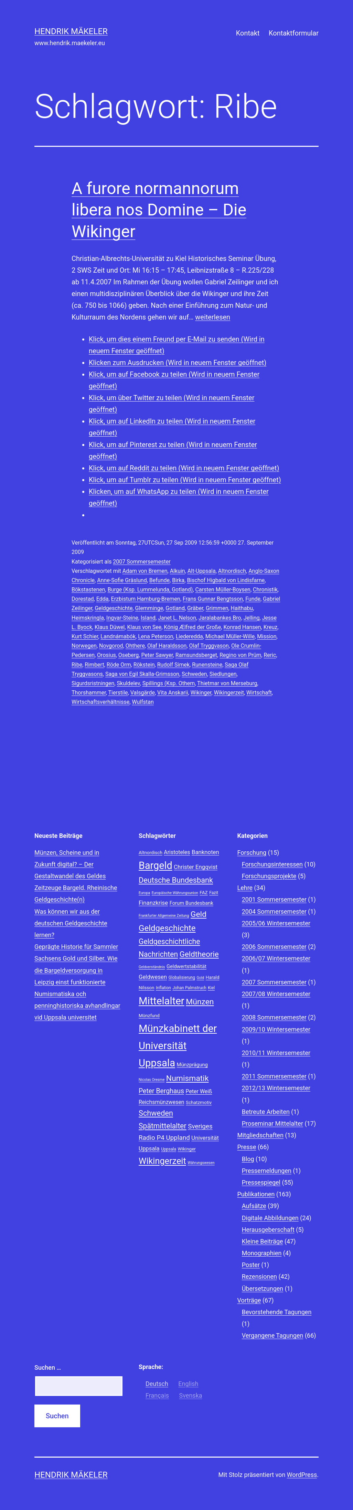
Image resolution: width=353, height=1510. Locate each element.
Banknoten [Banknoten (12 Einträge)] (205, 852)
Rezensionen (259, 1276)
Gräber (195, 608)
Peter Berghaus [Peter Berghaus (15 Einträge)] (161, 1091)
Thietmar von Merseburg (227, 683)
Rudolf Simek (173, 664)
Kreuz (271, 627)
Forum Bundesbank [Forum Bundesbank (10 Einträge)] (191, 903)
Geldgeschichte (113, 608)
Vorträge (249, 1300)
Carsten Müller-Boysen (222, 589)
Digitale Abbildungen (270, 1218)
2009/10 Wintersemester (276, 1029)
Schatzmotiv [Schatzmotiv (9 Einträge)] (199, 1102)
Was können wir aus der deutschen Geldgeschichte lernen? (70, 923)
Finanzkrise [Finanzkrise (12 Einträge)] (153, 902)
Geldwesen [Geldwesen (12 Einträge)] (153, 976)
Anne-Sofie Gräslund (122, 580)
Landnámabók (118, 636)
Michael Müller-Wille (230, 636)
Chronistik (265, 589)
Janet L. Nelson (177, 618)
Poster (251, 1264)
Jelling (252, 618)
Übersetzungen (263, 1288)
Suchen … (47, 1367)
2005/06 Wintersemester (276, 923)
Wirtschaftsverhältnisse (100, 702)
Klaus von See (144, 627)
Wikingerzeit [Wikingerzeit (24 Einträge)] (162, 1161)
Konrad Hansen (242, 627)
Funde (252, 599)
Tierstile (118, 692)
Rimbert (94, 664)
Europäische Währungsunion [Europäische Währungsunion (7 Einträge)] (175, 893)
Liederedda (189, 636)
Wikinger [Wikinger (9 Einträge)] (187, 1149)
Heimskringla (88, 618)
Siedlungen (223, 674)
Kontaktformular (294, 33)
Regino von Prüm (240, 655)
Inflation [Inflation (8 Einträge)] (163, 987)
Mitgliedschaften (260, 1135)
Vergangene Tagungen (272, 1335)
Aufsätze (254, 1205)
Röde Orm (119, 664)
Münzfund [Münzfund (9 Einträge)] (149, 1015)
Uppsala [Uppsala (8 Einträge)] (168, 1149)
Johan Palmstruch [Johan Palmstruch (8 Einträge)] (189, 987)
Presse (246, 1147)
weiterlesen (212, 317)
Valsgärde (142, 692)
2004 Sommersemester (274, 911)
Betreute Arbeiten (266, 1111)
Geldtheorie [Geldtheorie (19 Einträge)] (199, 954)
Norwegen (84, 645)
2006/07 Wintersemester (276, 958)
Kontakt (248, 33)
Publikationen (256, 1194)
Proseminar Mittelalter (272, 1123)
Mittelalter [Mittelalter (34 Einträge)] (161, 1001)
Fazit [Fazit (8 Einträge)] (213, 892)
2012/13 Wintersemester (276, 1088)
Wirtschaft (259, 692)
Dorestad (83, 599)
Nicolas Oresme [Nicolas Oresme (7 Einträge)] (151, 1079)
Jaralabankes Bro (220, 618)
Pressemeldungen (266, 1170)
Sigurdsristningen (93, 683)
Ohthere (135, 645)
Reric (270, 655)
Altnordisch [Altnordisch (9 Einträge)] (150, 852)
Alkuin (177, 571)
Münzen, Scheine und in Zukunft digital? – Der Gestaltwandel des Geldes (70, 864)
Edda (102, 599)
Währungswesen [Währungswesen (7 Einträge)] (201, 1163)
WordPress (302, 1474)
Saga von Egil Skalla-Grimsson (142, 674)
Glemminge (149, 608)
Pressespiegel (261, 1182)
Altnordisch (232, 571)
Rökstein (144, 664)
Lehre (245, 887)
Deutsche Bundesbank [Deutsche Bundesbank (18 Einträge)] (176, 880)
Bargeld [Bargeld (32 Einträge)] (155, 865)
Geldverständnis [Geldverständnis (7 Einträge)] (152, 967)
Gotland (175, 608)
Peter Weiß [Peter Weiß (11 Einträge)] (199, 1091)
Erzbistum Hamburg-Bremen (145, 599)
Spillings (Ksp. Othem (168, 683)
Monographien (262, 1253)
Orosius (106, 655)
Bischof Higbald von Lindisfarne (226, 580)
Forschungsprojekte (269, 876)
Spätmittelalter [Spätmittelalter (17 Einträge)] (162, 1126)
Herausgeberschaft (268, 1229)
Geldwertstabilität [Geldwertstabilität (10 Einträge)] (186, 966)
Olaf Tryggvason (209, 645)
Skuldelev (128, 683)
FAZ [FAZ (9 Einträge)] (203, 892)
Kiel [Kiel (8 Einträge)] (211, 987)
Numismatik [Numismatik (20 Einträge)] (187, 1078)
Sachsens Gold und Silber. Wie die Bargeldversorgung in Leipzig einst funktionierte (76, 970)
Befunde (159, 580)
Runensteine (207, 664)
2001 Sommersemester (274, 899)
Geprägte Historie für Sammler (76, 946)
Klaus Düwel (110, 627)
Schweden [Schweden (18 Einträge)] (156, 1113)
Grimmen (217, 608)
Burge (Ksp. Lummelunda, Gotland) (150, 589)
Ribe (77, 664)
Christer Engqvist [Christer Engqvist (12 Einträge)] (195, 866)
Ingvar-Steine (122, 618)
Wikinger (201, 692)
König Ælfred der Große (192, 627)
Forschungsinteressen (272, 864)
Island (148, 618)
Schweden (194, 674)
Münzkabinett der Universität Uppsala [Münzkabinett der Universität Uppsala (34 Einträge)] (178, 1046)
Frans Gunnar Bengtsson (213, 599)
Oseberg (128, 655)
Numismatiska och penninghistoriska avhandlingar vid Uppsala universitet (77, 1005)
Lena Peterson (155, 636)
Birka (178, 580)
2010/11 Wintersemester (276, 1052)
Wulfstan (142, 702)
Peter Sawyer (157, 655)
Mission (266, 636)
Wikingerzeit (229, 692)
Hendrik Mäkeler (71, 31)
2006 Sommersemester (274, 946)
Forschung (252, 852)
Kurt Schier (85, 636)
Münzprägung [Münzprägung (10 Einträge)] (192, 1065)
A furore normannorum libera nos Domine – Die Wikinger (159, 210)
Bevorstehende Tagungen (277, 1312)
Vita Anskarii (172, 692)
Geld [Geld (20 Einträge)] (198, 914)
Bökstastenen (88, 589)
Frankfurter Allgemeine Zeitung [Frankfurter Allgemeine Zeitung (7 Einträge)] (164, 915)
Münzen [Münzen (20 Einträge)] (200, 1001)
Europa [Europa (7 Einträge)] (144, 893)
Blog (248, 1159)
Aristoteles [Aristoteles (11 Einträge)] (177, 852)
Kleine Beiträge (262, 1241)
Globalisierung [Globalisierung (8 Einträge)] (182, 977)
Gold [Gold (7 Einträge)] (200, 977)
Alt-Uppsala (202, 571)
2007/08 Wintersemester (276, 993)
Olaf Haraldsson (166, 645)
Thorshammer (89, 692)
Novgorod (111, 645)
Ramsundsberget (196, 655)
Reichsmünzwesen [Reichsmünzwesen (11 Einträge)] (161, 1102)
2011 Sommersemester (274, 1076)
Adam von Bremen (145, 571)
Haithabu (242, 608)
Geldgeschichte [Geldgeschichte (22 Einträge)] (167, 928)
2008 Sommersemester (274, 1017)
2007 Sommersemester (141, 561)
